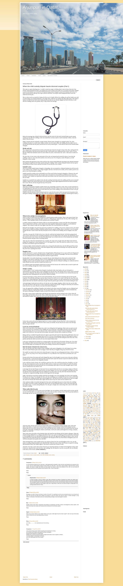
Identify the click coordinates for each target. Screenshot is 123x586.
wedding (53, 454)
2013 (86, 286)
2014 (86, 284)
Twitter (92, 415)
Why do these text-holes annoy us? (92, 316)
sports (95, 439)
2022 (86, 270)
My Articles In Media (52, 75)
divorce (31, 454)
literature (98, 431)
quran (91, 437)
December (88, 289)
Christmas (85, 399)
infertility (96, 428)
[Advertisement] (91, 105)
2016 (86, 281)
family (86, 427)
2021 (86, 272)
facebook (98, 426)
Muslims (85, 406)
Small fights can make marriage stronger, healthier (91, 326)
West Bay (97, 417)
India (43, 454)
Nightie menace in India (95, 235)
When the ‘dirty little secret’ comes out (94, 216)
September (88, 295)
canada (86, 422)
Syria (86, 413)
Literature (34, 75)
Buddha (87, 398)
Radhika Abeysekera (92, 408)
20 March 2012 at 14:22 (36, 462)
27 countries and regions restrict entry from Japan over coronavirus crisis (95, 245)
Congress (91, 399)
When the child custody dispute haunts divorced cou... (91, 309)
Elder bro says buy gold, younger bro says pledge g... (92, 334)
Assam (91, 395)
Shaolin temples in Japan (89, 156)
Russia (89, 411)
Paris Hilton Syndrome (89, 318)
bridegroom (98, 419)
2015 (86, 283)
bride (92, 419)
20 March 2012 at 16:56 (33, 502)
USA (98, 415)
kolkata (92, 431)
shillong (90, 439)
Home (23, 75)
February (87, 336)
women (98, 440)
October (87, 293)
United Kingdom (90, 417)
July (86, 298)
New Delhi (93, 406)
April (87, 302)
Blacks (84, 396)
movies (90, 435)
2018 (86, 277)
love (87, 432)
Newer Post (25, 577)
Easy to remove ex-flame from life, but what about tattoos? (95, 256)
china (96, 422)
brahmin (96, 418)
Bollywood (91, 396)
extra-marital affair (91, 426)
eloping (84, 426)
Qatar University (96, 407)
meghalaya (93, 434)
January (87, 338)
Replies (29, 475)
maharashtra (95, 432)
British (99, 396)
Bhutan (97, 395)
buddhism (98, 421)
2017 (86, 279)
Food (39, 75)
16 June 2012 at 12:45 (33, 521)
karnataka (46, 454)
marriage (85, 434)
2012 (86, 288)
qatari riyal (85, 437)
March (87, 303)
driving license (95, 424)
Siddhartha (92, 412)
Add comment (26, 542)
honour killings (89, 428)
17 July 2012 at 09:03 (36, 529)
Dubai (93, 400)
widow (92, 440)
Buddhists (96, 398)
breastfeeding (85, 419)
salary (86, 439)
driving (89, 424)
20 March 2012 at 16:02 (34, 492)
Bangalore (28, 454)
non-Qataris (98, 435)
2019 (86, 276)
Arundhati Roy (92, 394)
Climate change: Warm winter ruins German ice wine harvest (95, 226)
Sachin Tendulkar (96, 411)
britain (86, 421)
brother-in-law (92, 421)
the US (99, 439)
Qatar (44, 75)
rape (95, 437)
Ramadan (86, 410)
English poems (86, 401)
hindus (99, 427)
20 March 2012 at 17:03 (34, 512)
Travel (28, 75)
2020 (86, 274)
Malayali (89, 404)
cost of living (85, 423)
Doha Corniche (86, 400)
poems (96, 436)
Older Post (76, 577)
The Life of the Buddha (94, 413)
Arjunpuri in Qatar (40, 7)
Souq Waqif (98, 412)
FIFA (93, 401)
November (88, 291)
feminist (93, 427)
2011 (86, 340)
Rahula (99, 408)
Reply (27, 472)
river (99, 437)
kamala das (93, 430)
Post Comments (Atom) (32, 579)
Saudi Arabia (85, 412)
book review (90, 418)
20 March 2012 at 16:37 (41, 477)
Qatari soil (85, 408)
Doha (96, 399)
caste (92, 422)
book (84, 418)
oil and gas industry (89, 436)
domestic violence (36, 454)
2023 (86, 269)
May (87, 300)
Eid (98, 400)
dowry (41, 454)
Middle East (95, 404)
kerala (50, 454)
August (87, 296)
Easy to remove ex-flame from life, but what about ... (92, 321)
